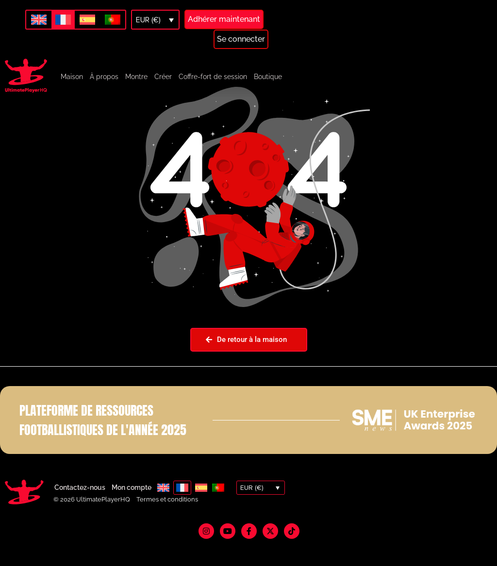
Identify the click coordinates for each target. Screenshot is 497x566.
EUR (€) (148, 20)
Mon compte (131, 510)
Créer (163, 77)
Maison (72, 77)
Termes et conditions (167, 521)
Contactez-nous (79, 510)
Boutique (268, 77)
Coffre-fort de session (213, 77)
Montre (136, 77)
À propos (104, 77)
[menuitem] (38, 20)
